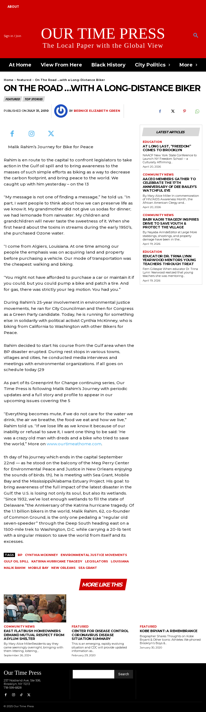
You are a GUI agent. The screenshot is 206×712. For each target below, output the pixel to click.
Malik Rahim (14, 568)
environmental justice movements (94, 555)
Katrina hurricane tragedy (56, 561)
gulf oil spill (16, 561)
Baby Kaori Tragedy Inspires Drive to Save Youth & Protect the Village (170, 215)
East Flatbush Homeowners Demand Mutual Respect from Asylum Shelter (30, 634)
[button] (195, 35)
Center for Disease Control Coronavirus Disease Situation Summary (99, 634)
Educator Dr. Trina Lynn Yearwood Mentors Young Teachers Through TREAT (166, 250)
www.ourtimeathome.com (74, 443)
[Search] (123, 673)
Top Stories (34, 99)
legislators (96, 561)
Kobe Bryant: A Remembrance (165, 631)
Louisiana (120, 561)
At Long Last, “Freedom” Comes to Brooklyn (170, 147)
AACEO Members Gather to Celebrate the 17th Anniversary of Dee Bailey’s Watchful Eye (171, 180)
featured (24, 80)
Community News (157, 173)
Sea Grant (87, 568)
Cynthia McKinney (41, 555)
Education (152, 141)
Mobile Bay (38, 568)
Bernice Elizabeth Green (97, 111)
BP (20, 555)
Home (8, 80)
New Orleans (63, 568)
